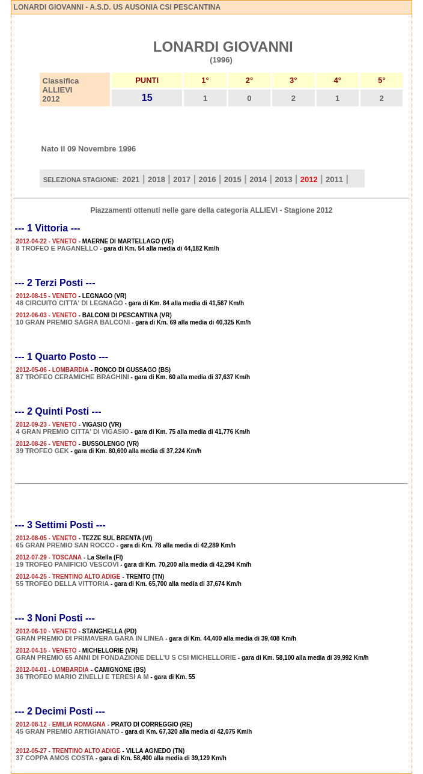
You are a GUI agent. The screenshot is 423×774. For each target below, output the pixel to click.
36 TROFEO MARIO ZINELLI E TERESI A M (82, 676)
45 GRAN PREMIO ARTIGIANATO (68, 731)
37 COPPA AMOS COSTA (55, 757)
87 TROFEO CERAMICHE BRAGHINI (72, 376)
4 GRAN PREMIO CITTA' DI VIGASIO (72, 431)
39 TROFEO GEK (42, 450)
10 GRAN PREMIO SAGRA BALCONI (73, 322)
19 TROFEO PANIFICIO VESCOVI (67, 564)
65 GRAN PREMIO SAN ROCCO (65, 545)
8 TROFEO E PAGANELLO (57, 248)
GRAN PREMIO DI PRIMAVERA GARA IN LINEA (90, 638)
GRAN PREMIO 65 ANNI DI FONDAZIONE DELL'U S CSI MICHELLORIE (126, 657)
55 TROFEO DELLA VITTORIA (62, 583)
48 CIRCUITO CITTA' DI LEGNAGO (69, 302)
